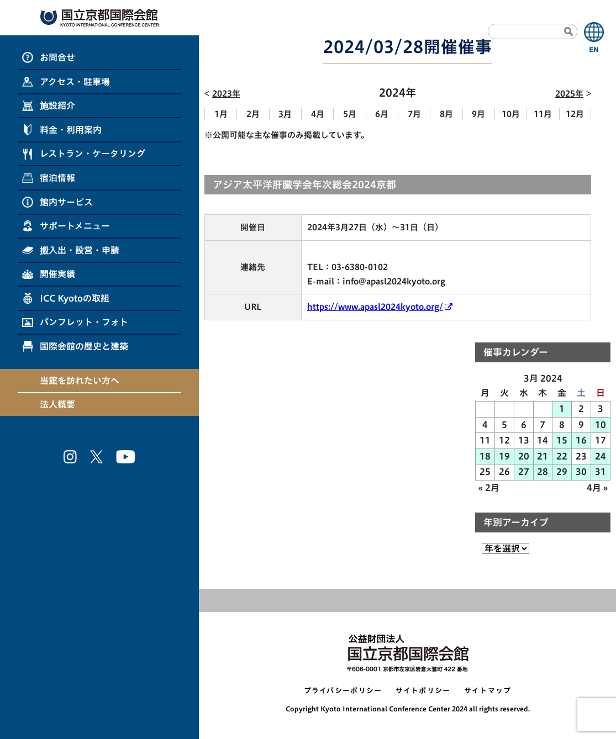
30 (581, 471)
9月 (478, 114)
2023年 (226, 93)
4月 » (597, 487)
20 (523, 456)
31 (600, 471)
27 (523, 471)
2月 (253, 114)
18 (485, 456)
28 (542, 471)
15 (561, 440)
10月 (511, 114)
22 (561, 456)
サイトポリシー (423, 690)
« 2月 (488, 487)
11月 (543, 114)
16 (581, 440)
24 (600, 456)
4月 (317, 114)
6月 (381, 114)
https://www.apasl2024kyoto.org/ (375, 307)
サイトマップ (488, 690)
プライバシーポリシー (343, 690)
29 (561, 471)
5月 (349, 114)
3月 (285, 114)
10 (600, 424)
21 (542, 456)
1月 (221, 114)
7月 (414, 114)
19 (504, 456)
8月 (446, 114)
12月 (575, 114)
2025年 (569, 93)
